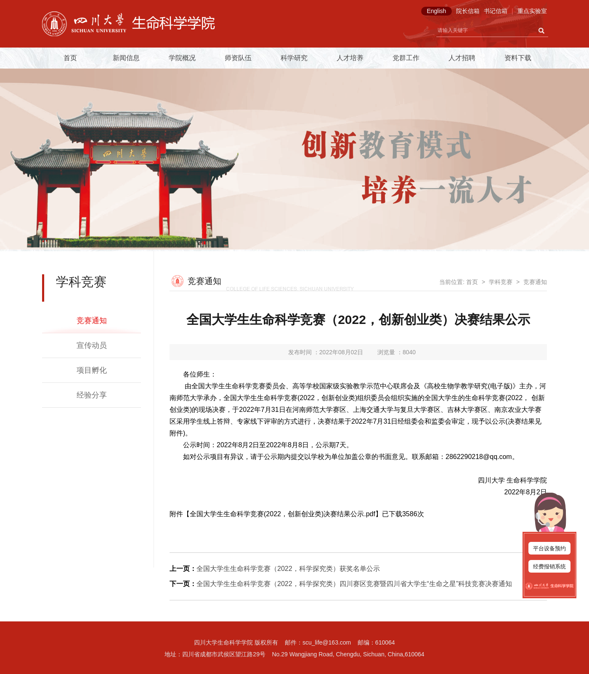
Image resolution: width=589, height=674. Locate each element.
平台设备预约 (549, 548)
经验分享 (92, 395)
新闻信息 (126, 57)
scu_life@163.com (326, 642)
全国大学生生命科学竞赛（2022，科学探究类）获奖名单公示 (288, 568)
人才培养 (350, 57)
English (436, 11)
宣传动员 (92, 345)
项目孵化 (92, 370)
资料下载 (517, 57)
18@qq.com (493, 456)
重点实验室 (532, 11)
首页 (70, 57)
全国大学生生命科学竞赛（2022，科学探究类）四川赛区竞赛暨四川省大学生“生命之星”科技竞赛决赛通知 (354, 583)
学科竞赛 (500, 282)
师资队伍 (238, 57)
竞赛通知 (92, 320)
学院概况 (182, 57)
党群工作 (406, 57)
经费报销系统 (549, 566)
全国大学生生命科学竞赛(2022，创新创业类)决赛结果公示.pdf (282, 513)
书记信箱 (495, 11)
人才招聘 (461, 57)
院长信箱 (468, 11)
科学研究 (294, 57)
